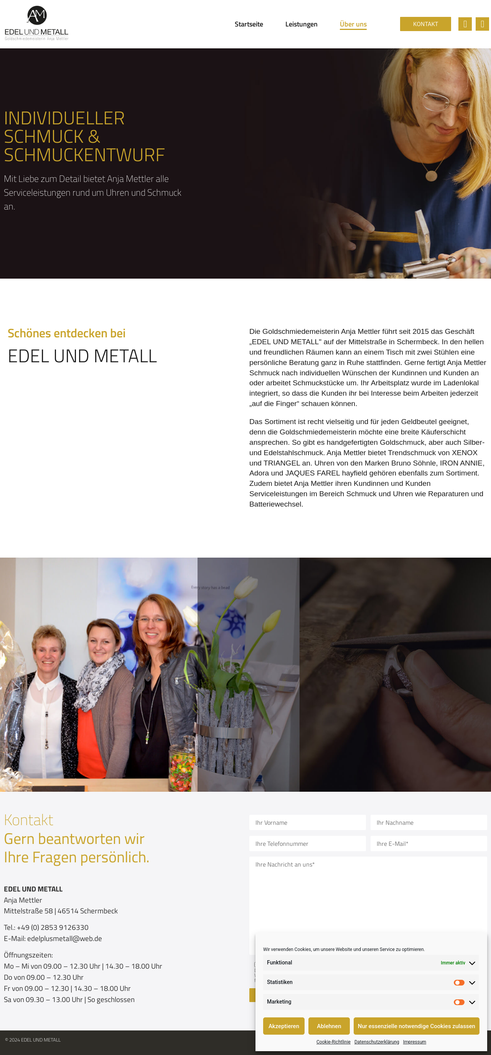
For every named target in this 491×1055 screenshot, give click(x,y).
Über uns (353, 24)
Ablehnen (329, 1026)
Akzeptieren (284, 1026)
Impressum (414, 1042)
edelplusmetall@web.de (64, 938)
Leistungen (301, 24)
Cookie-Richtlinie (333, 1042)
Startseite (249, 24)
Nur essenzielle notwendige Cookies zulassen (416, 1026)
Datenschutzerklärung (376, 1042)
